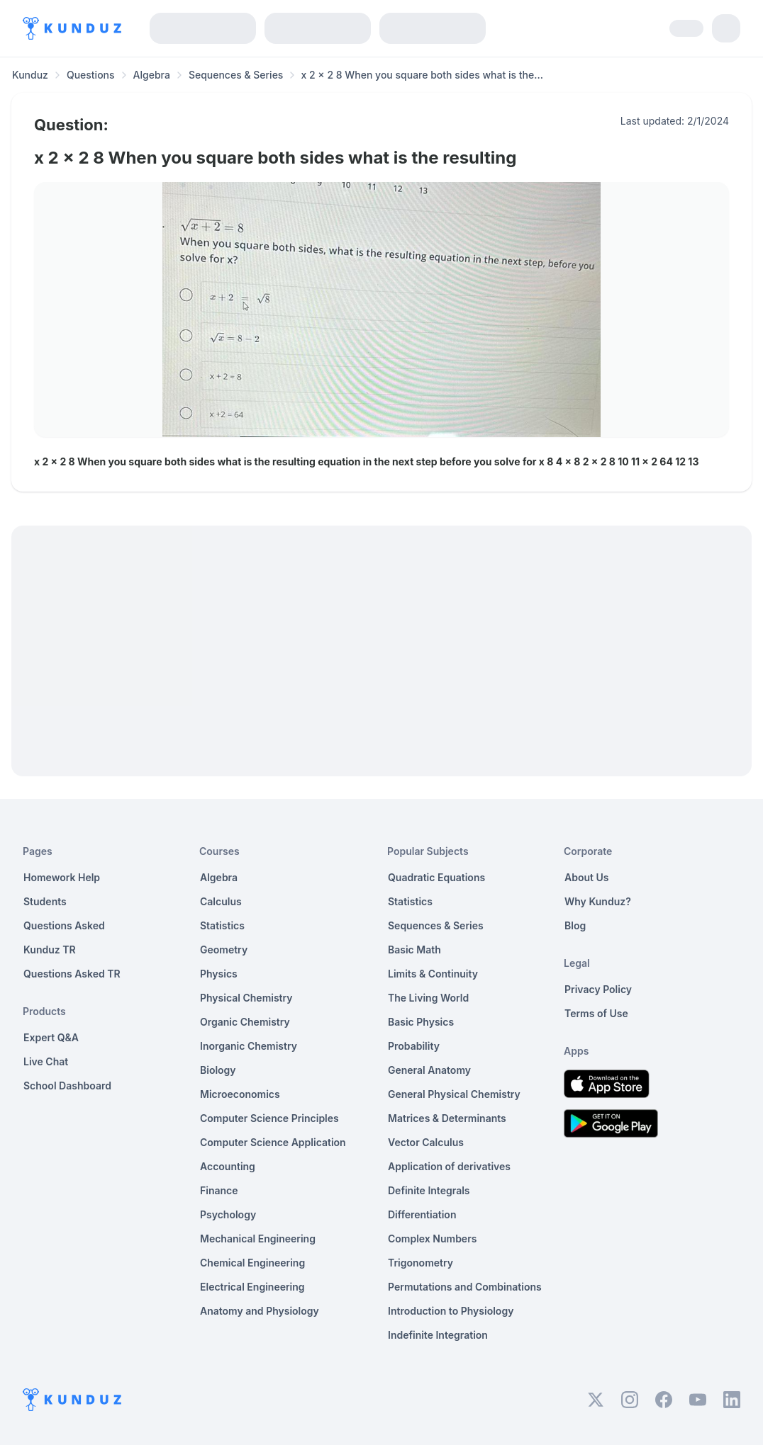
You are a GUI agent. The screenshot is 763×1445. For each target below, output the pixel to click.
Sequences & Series (236, 75)
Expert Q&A (51, 1037)
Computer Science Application (273, 1142)
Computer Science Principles (269, 1118)
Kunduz (30, 75)
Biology (218, 1070)
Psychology (228, 1214)
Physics (219, 974)
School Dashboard (67, 1086)
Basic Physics (421, 1022)
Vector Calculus (426, 1142)
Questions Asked (64, 925)
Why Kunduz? (597, 901)
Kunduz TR (49, 950)
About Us (586, 877)
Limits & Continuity (433, 974)
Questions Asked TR (72, 974)
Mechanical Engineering (258, 1238)
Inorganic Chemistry (248, 1046)
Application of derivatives (449, 1166)
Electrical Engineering (252, 1287)
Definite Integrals (429, 1190)
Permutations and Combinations (465, 1287)
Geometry (223, 950)
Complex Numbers (432, 1238)
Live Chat (45, 1061)
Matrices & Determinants (447, 1118)
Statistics (222, 925)
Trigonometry (420, 1263)
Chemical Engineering (252, 1263)
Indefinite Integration (438, 1335)
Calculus (221, 901)
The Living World (428, 998)
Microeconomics (240, 1094)
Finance (219, 1190)
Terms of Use (596, 1013)
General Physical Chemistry (454, 1094)
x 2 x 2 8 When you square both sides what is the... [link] (421, 75)
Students (45, 901)
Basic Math (414, 950)
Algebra (151, 75)
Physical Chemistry (246, 998)
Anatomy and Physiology (259, 1311)
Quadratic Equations (436, 877)
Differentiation (422, 1214)
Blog (575, 925)
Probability (414, 1046)
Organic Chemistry (245, 1022)
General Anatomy (429, 1070)
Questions (91, 75)
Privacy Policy (598, 989)
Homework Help (61, 877)
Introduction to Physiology (450, 1311)
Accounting (227, 1166)
